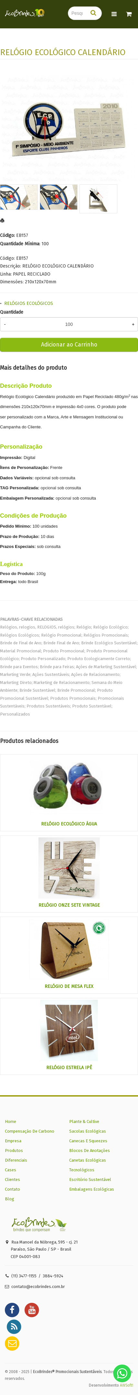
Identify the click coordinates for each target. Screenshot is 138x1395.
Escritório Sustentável (90, 1179)
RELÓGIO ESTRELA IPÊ (69, 1067)
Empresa (13, 1140)
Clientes (12, 1179)
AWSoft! (126, 1385)
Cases (10, 1169)
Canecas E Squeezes (88, 1140)
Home (10, 1121)
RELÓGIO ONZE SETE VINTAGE (69, 905)
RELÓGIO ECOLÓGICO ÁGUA (69, 824)
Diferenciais (16, 1160)
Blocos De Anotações (89, 1150)
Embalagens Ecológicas (91, 1189)
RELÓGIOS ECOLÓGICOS (28, 303)
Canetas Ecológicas (87, 1160)
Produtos (14, 1150)
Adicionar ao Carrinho (69, 344)
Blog (9, 1198)
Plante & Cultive (84, 1121)
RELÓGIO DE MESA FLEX (69, 986)
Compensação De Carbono (29, 1131)
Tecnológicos (81, 1169)
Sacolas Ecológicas (87, 1131)
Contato (12, 1189)
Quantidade (11, 312)
